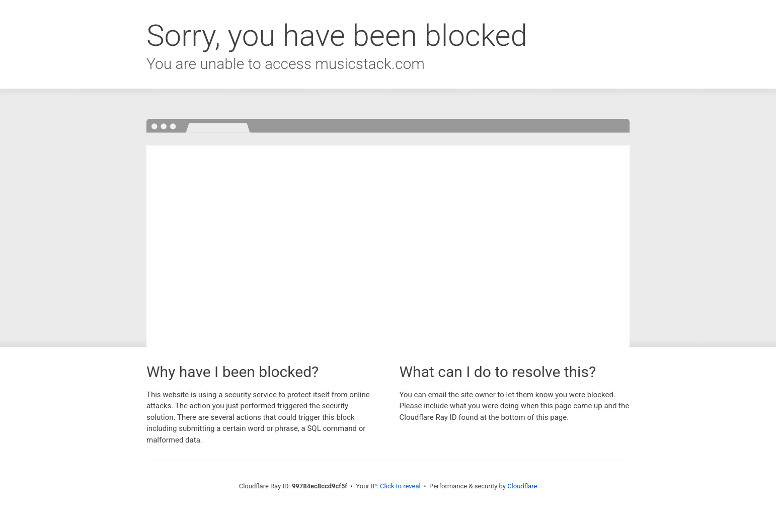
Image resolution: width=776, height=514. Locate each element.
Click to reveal (400, 486)
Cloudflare (522, 486)
